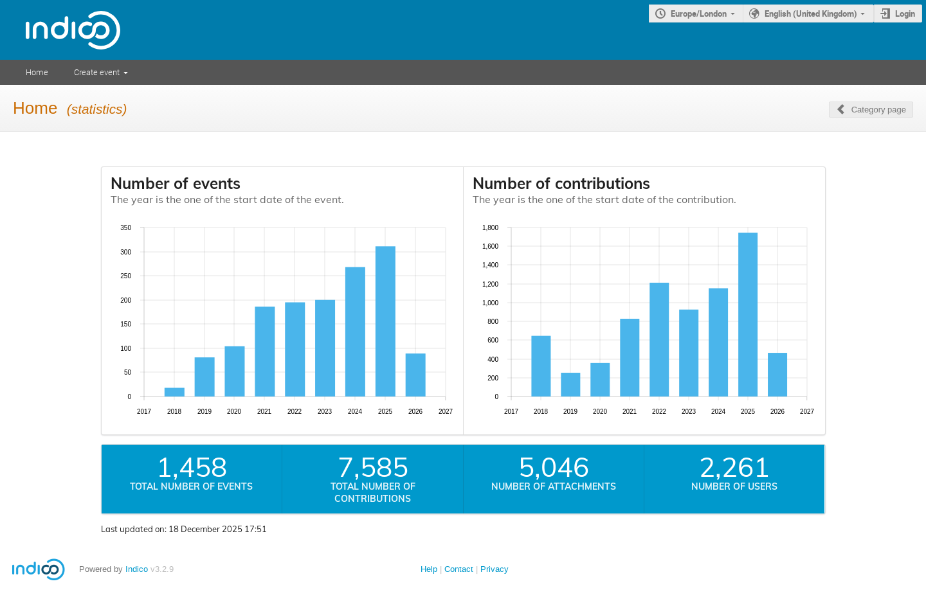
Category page (878, 109)
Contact (458, 569)
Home (37, 72)
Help (429, 569)
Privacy (494, 569)
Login (905, 13)
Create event (97, 72)
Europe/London (699, 13)
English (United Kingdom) (811, 13)
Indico (136, 569)
